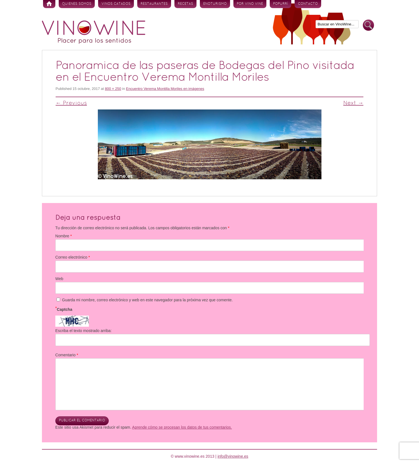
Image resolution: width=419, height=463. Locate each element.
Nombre (63, 236)
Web (59, 278)
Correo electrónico (72, 257)
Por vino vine (250, 4)
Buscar (368, 25)
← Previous (71, 103)
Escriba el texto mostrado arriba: (83, 330)
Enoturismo (215, 4)
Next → (353, 103)
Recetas (185, 4)
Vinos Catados (116, 4)
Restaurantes (154, 4)
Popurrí (280, 4)
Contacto (308, 4)
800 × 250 (113, 89)
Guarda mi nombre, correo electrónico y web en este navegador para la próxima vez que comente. (147, 300)
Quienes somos (76, 4)
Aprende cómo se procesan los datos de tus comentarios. (182, 427)
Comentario (66, 355)
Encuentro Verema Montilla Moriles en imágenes (165, 89)
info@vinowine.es (232, 456)
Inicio (49, 4)
